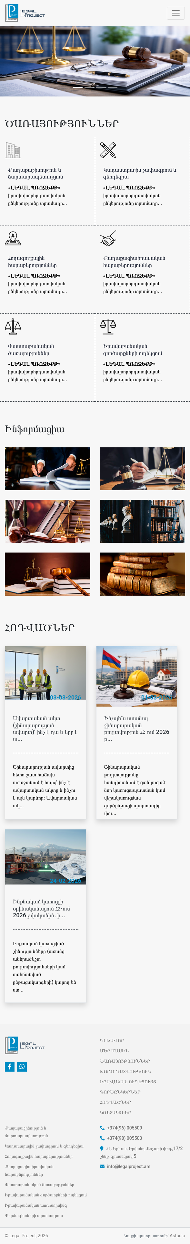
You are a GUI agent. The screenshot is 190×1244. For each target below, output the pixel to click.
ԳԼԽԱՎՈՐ (112, 1040)
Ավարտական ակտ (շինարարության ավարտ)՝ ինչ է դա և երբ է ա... (45, 728)
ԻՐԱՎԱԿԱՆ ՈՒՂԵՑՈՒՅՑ (128, 1081)
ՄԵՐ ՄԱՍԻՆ (114, 1050)
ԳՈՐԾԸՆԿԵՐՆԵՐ (120, 1091)
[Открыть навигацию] (176, 13)
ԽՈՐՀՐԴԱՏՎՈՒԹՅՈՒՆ (125, 1071)
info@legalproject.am (125, 1166)
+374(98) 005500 (121, 1138)
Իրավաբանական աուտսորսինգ (36, 1205)
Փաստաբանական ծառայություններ (39, 1184)
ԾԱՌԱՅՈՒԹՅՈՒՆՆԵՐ (125, 1061)
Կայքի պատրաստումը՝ (146, 1235)
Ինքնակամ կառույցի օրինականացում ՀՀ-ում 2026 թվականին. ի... (41, 908)
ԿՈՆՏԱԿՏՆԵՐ (115, 1112)
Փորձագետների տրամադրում (34, 1215)
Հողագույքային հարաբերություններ (39, 1156)
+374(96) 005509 (121, 1127)
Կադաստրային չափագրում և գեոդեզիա (44, 1145)
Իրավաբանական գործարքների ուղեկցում (46, 1194)
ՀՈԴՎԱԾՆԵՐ (115, 1102)
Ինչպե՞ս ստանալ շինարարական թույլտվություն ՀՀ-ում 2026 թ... (136, 728)
